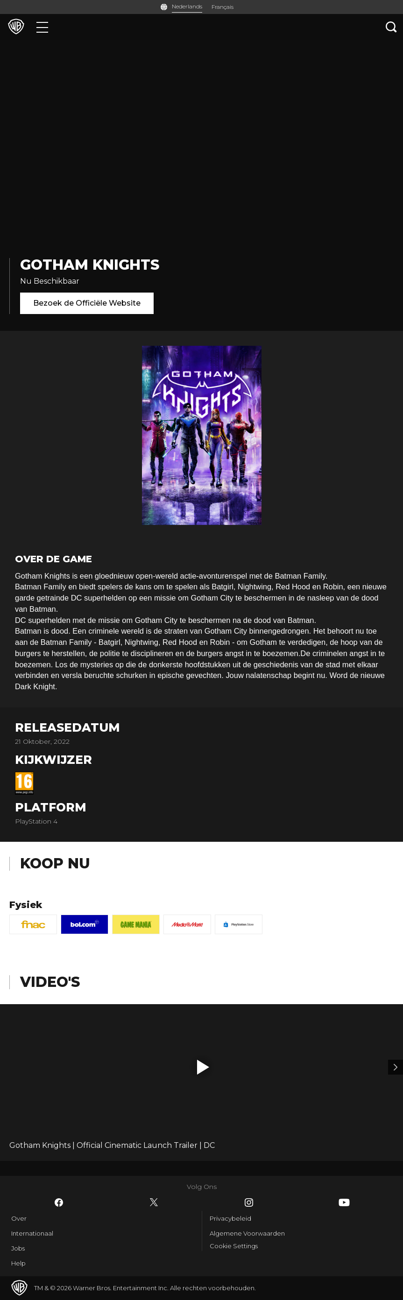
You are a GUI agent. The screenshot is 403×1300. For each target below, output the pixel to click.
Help (18, 1263)
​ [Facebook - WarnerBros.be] (58, 1202)
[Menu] (42, 27)
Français (222, 6)
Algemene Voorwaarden (247, 1233)
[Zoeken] (391, 27)
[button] (203, 1067)
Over (19, 1218)
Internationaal (32, 1233)
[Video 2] (395, 1067)
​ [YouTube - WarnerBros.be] (344, 1202)
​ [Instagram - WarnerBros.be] (249, 1202)
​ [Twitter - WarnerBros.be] (154, 1202)
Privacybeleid (230, 1218)
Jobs (18, 1248)
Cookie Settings (234, 1246)
